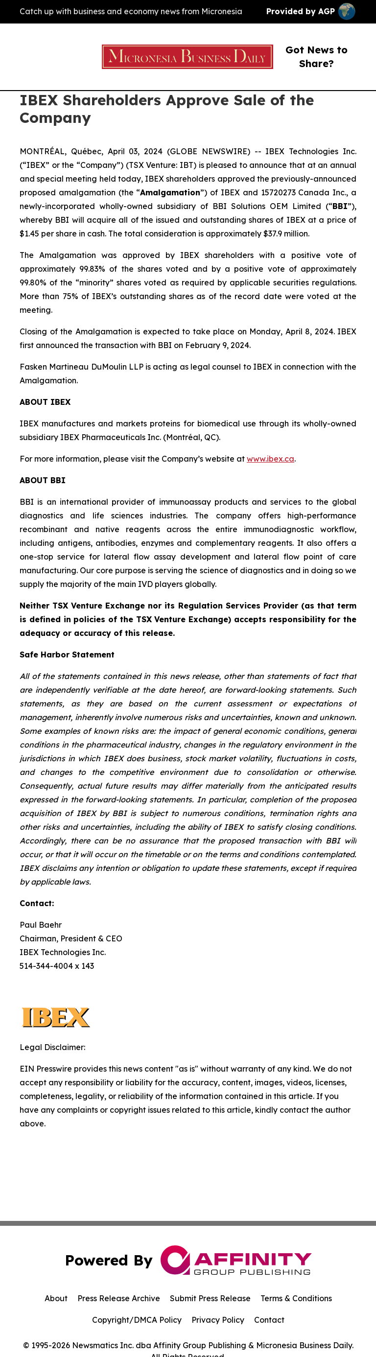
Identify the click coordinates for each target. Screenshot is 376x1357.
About (56, 1298)
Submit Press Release (210, 1298)
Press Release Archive (118, 1298)
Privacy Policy (217, 1320)
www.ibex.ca (270, 459)
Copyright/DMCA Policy (137, 1320)
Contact (269, 1320)
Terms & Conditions (296, 1298)
